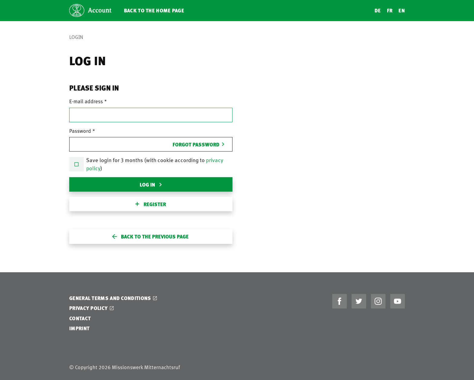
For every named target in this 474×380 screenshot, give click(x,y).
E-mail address (86, 101)
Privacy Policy (88, 308)
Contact (80, 318)
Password (80, 130)
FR (390, 10)
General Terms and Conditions (110, 298)
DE (378, 10)
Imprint (79, 328)
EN (401, 10)
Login (76, 36)
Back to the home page (154, 10)
